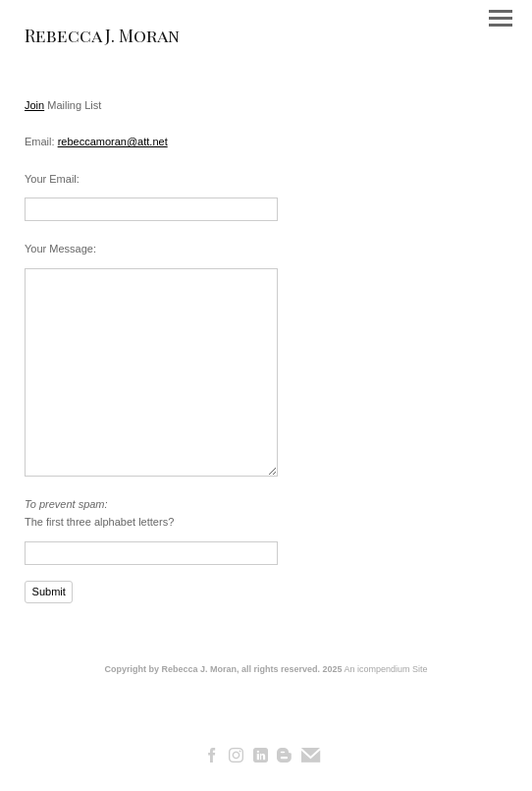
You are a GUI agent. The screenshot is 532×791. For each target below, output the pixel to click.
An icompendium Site (386, 669)
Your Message (59, 248)
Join (34, 105)
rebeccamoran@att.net (113, 141)
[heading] (102, 38)
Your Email (51, 179)
